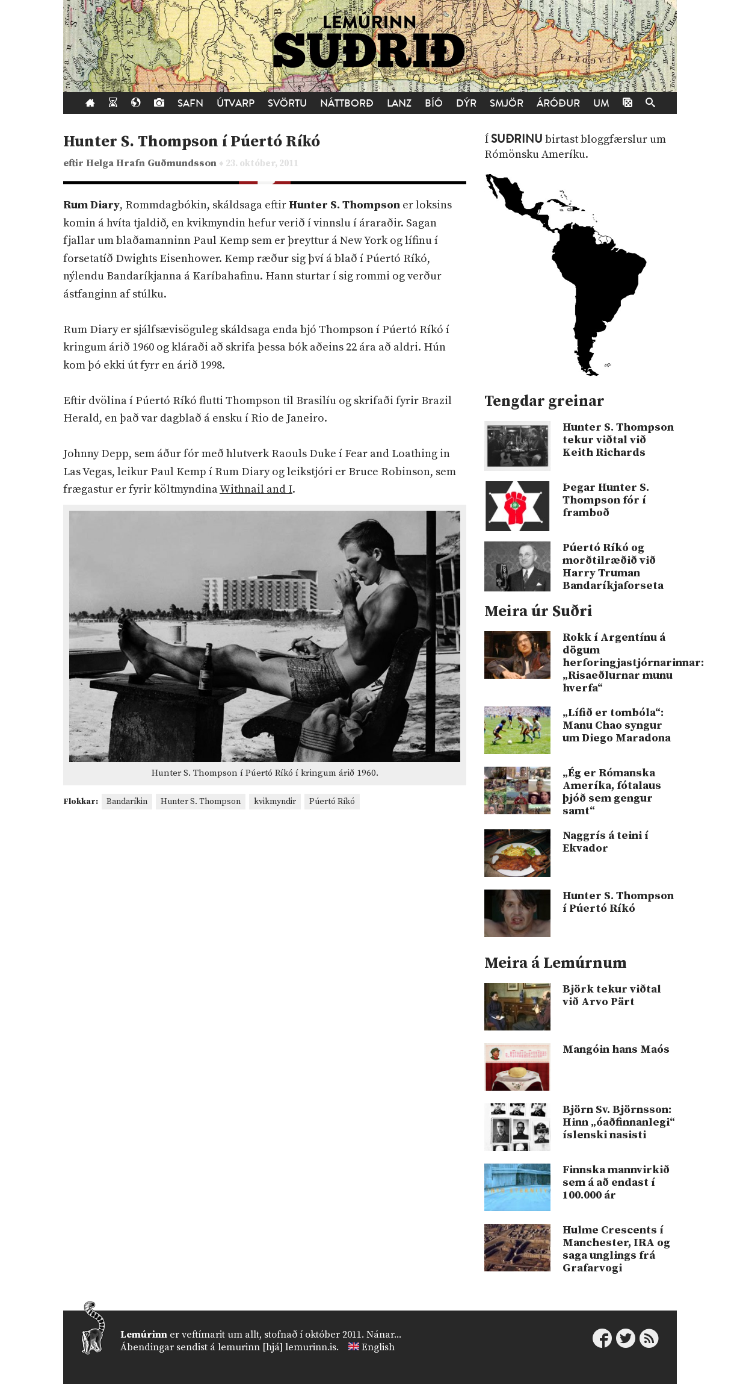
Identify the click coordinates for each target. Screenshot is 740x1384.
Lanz (399, 103)
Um (601, 103)
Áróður (558, 103)
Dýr (466, 103)
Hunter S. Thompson (201, 801)
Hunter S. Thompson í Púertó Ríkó (191, 142)
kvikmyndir (275, 801)
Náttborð (347, 103)
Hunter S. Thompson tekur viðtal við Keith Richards (618, 440)
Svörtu (287, 103)
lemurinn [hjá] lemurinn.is (277, 1347)
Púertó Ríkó (332, 801)
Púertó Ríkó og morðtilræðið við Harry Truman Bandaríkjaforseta (613, 566)
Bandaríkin (126, 801)
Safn (190, 103)
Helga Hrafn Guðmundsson (152, 163)
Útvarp (235, 103)
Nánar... (383, 1335)
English (378, 1347)
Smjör (506, 103)
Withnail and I (256, 489)
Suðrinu (517, 139)
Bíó (434, 103)
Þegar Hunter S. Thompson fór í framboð (606, 500)
